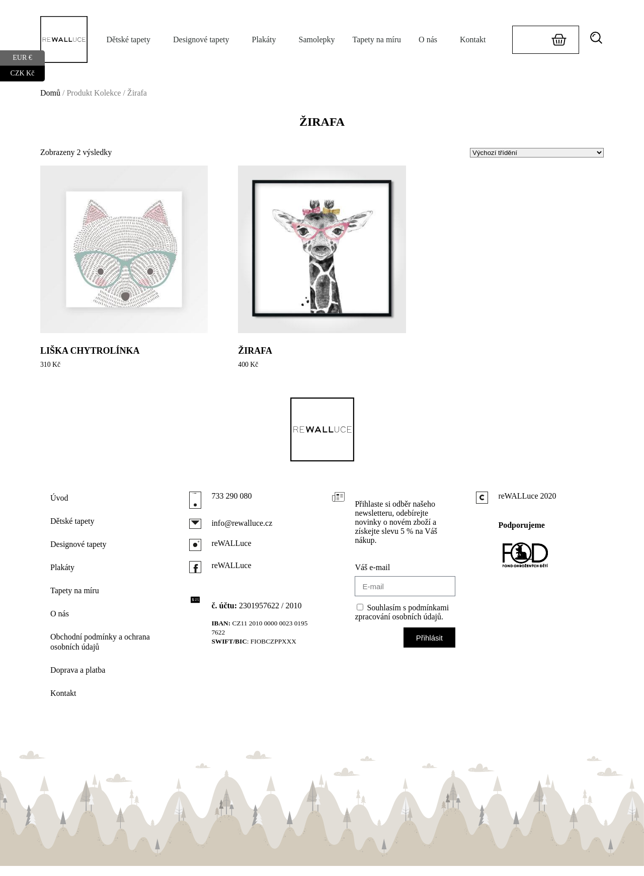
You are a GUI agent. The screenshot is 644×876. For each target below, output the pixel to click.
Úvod (59, 498)
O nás (430, 40)
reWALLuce (231, 543)
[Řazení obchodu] (537, 152)
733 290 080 (231, 496)
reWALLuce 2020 (527, 496)
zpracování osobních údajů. (399, 616)
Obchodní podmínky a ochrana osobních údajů (100, 641)
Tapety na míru (376, 39)
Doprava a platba (77, 670)
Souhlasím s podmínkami (402, 612)
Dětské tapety (130, 40)
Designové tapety (203, 40)
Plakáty (266, 40)
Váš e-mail (372, 567)
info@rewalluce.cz (241, 523)
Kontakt (473, 39)
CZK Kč (28, 74)
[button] (599, 38)
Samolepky (316, 39)
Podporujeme (521, 525)
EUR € (29, 58)
